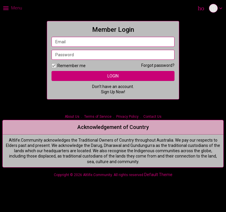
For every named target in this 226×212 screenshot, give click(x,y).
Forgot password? (158, 65)
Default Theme (158, 174)
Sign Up (108, 92)
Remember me (68, 65)
